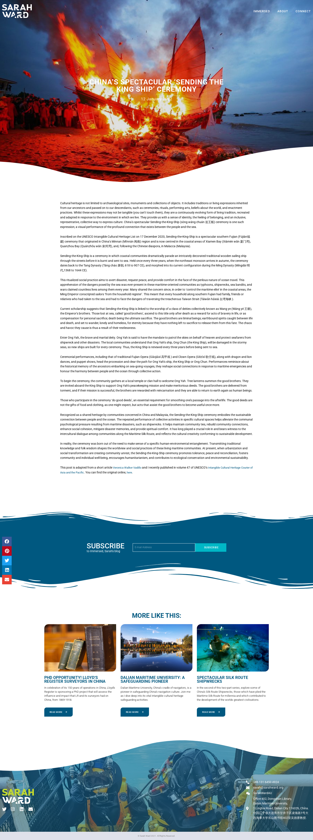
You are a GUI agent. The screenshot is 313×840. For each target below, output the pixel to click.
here (145, 472)
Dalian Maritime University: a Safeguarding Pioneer (150, 679)
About (282, 11)
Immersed (261, 11)
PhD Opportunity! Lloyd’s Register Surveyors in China (79, 679)
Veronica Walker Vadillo (128, 467)
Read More (56, 711)
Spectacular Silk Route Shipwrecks (221, 679)
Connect (303, 11)
